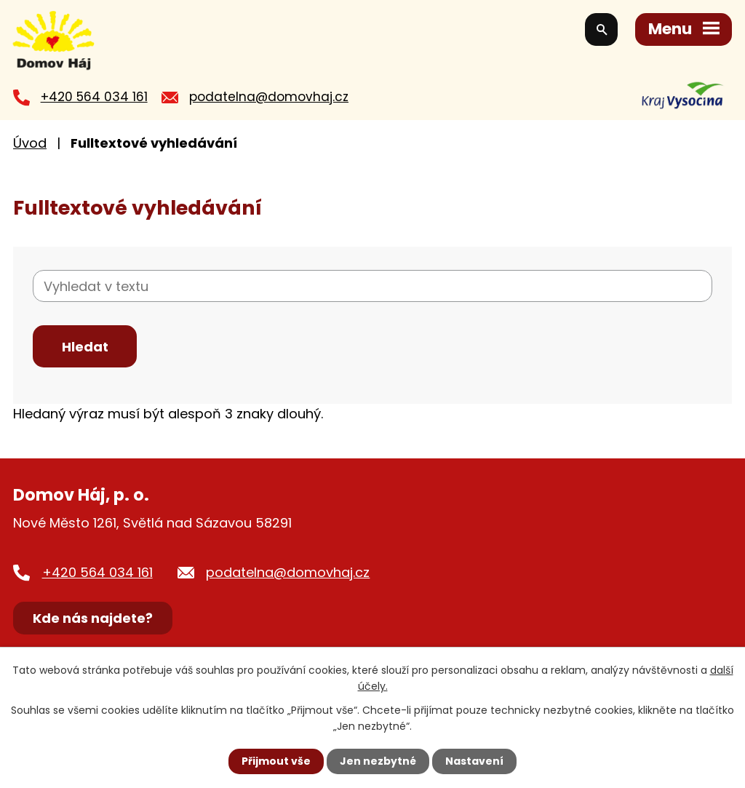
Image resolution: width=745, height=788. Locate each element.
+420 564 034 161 (94, 97)
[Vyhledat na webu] (372, 285)
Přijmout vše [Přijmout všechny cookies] (276, 761)
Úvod (30, 143)
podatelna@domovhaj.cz (268, 97)
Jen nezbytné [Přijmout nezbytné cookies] (378, 761)
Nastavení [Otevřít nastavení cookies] (474, 761)
